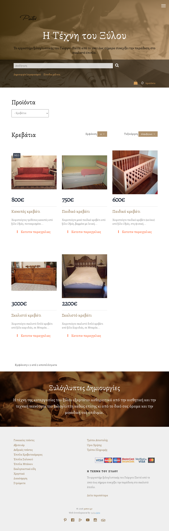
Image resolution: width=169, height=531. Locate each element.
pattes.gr (88, 508)
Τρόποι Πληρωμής (97, 450)
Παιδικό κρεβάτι (76, 211)
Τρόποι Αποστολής (97, 440)
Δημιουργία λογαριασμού (27, 74)
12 (101, 134)
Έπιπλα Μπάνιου (23, 464)
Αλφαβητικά (146, 134)
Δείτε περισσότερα (97, 495)
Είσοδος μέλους (52, 74)
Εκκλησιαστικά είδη (25, 469)
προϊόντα (144, 83)
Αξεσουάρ (19, 445)
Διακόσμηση (20, 478)
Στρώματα (20, 483)
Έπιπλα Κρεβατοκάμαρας (28, 455)
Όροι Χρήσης (94, 445)
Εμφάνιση (91, 134)
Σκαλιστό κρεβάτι (26, 315)
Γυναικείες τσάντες (24, 440)
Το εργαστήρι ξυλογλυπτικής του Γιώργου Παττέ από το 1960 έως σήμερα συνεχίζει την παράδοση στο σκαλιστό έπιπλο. (84, 50)
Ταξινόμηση (131, 134)
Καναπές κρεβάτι (25, 211)
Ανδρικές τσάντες (23, 450)
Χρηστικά (19, 474)
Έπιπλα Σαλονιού (23, 459)
